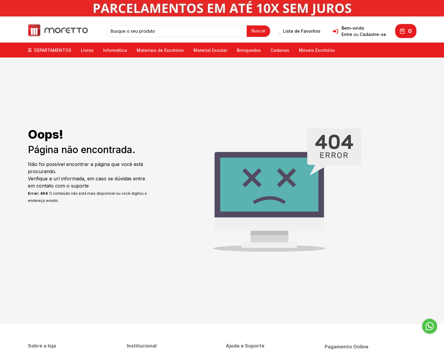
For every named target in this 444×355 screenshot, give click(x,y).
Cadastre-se (373, 34)
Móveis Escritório (317, 50)
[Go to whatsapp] (429, 326)
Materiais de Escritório (160, 50)
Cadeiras (279, 50)
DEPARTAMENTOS (49, 50)
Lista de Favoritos (299, 31)
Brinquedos (249, 50)
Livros (87, 50)
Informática (115, 50)
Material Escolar (210, 50)
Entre (346, 34)
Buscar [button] (258, 31)
